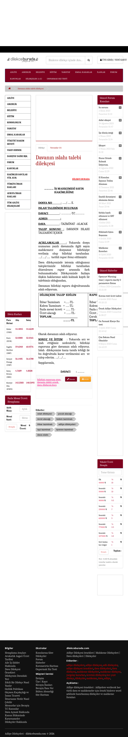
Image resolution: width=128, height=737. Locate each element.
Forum (39, 659)
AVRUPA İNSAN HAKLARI (14, 195)
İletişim (40, 678)
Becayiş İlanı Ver (44, 688)
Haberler (40, 662)
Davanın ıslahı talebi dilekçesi (31, 88)
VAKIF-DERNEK (14, 150)
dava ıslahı (42, 435)
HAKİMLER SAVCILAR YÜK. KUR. (17, 176)
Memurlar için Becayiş (17, 705)
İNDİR (85, 379)
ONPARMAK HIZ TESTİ (57, 78)
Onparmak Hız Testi (46, 669)
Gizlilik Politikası (14, 689)
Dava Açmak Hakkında (17, 712)
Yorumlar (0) (56, 147)
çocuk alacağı (65, 413)
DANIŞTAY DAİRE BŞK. (17, 156)
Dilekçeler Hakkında (16, 722)
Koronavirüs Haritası (47, 666)
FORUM (113, 72)
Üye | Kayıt (42, 681)
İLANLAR (101, 72)
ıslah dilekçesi (44, 413)
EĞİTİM (53, 72)
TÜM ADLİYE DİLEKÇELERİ (13, 204)
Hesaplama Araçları (15, 652)
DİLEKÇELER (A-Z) (34, 78)
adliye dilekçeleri (66, 424)
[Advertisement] (63, 23)
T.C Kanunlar (12, 708)
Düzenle (71, 379)
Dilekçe (41, 147)
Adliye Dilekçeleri (14, 733)
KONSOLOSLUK (14, 122)
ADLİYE (13, 72)
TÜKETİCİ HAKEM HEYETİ (15, 142)
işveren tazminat (64, 429)
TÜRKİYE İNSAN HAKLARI (14, 185)
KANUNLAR (15, 78)
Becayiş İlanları (44, 684)
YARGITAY (66, 72)
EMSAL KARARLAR (83, 72)
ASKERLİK (26, 72)
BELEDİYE (40, 72)
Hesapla (12, 427)
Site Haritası (42, 694)
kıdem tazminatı (64, 419)
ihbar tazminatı (45, 424)
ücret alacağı (44, 419)
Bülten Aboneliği (45, 691)
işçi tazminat (43, 429)
